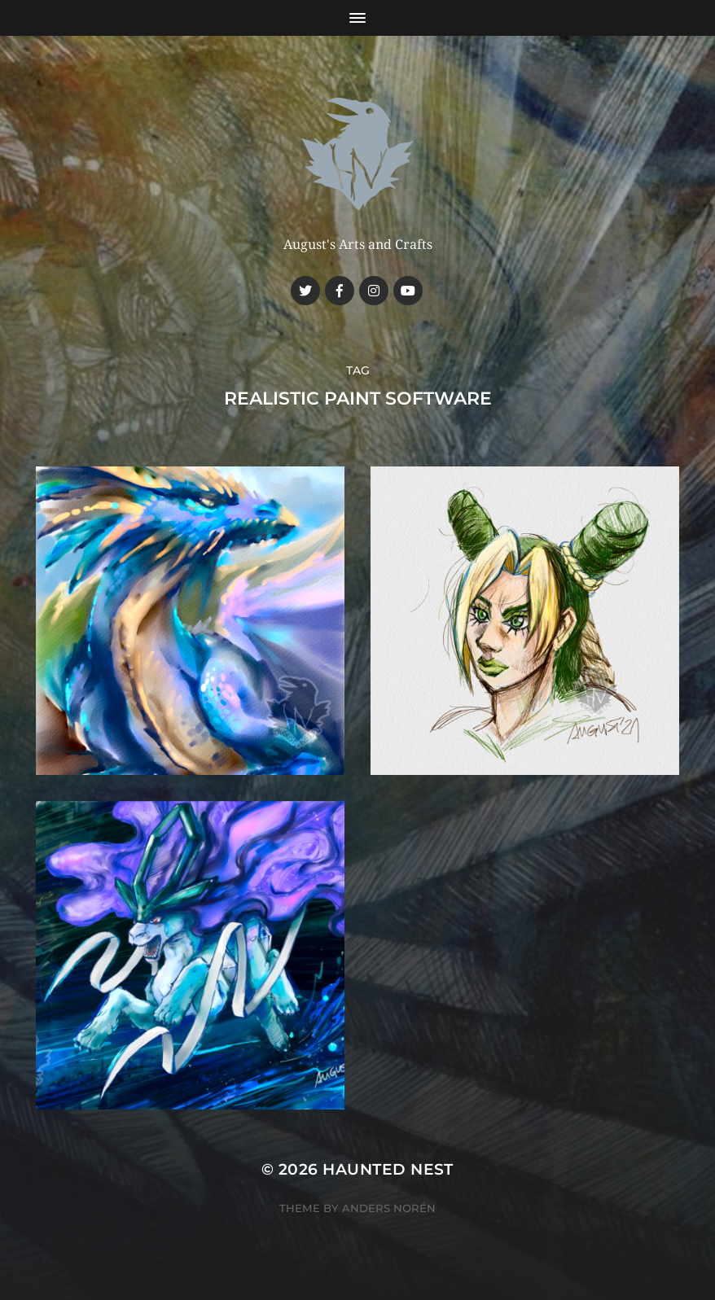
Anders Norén (389, 1208)
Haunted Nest (388, 1169)
